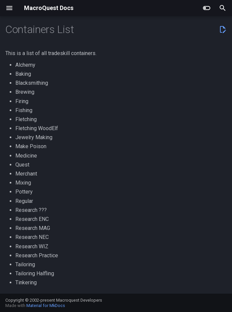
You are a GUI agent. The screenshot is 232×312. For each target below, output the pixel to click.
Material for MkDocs (45, 305)
